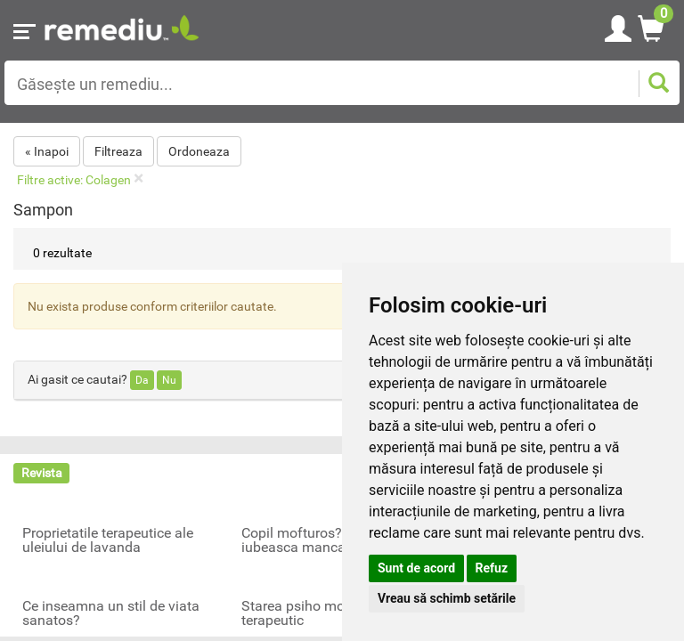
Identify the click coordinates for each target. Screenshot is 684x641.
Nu (169, 380)
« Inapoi (47, 151)
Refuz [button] (492, 568)
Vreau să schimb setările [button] (447, 598)
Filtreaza (118, 151)
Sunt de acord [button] (416, 568)
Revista (41, 473)
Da (142, 380)
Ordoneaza (199, 151)
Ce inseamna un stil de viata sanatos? (111, 613)
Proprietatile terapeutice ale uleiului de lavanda (107, 540)
